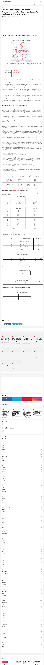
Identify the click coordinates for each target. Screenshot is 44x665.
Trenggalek (22, 637)
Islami (22, 520)
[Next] (42, 4)
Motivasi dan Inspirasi (22, 555)
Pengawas (22, 584)
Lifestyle (22, 542)
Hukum (22, 505)
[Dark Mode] (40, 1)
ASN (22, 447)
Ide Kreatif (22, 513)
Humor (22, 509)
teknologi (22, 626)
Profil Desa (9, 320)
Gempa (22, 493)
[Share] (41, 17)
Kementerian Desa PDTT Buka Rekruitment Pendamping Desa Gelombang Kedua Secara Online (5, 355)
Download (22, 467)
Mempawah (22, 547)
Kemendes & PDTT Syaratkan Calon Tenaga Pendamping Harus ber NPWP (38, 354)
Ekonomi (22, 471)
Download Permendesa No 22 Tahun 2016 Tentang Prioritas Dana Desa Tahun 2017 (27, 354)
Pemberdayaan (22, 573)
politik (22, 593)
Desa (6, 7)
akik (22, 442)
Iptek (22, 518)
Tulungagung (22, 639)
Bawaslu (22, 449)
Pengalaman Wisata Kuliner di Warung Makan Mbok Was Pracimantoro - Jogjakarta (16, 413)
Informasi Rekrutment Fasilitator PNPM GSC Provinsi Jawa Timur (16, 366)
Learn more (10, 659)
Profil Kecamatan (22, 602)
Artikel (22, 445)
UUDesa (22, 648)
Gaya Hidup (22, 491)
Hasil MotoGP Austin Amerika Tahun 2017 (26, 662)
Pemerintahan (22, 575)
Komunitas (22, 535)
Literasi (22, 544)
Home (3, 7)
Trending (22, 635)
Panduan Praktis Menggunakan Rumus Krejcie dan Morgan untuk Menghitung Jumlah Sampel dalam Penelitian (27, 414)
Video (22, 650)
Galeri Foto (22, 489)
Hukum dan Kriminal (22, 507)
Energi (22, 478)
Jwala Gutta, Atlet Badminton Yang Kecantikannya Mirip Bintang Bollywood (37, 663)
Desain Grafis (22, 463)
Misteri (22, 549)
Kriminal (22, 536)
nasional (22, 557)
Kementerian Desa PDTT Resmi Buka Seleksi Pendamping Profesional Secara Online (16, 354)
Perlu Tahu (22, 588)
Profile (22, 604)
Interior (22, 515)
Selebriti (22, 613)
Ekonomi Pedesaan (22, 473)
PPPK (22, 598)
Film (22, 484)
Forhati (22, 485)
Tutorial (22, 640)
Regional (22, 608)
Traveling (22, 633)
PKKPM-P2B (22, 591)
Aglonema (22, 438)
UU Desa (22, 646)
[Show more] (23, 324)
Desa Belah (15, 70)
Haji (22, 496)
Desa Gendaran (16, 73)
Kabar (22, 524)
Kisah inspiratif (22, 533)
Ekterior (22, 476)
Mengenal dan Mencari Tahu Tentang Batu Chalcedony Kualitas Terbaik (37, 413)
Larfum (22, 540)
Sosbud (22, 620)
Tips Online (22, 630)
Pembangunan (22, 571)
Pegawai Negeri (22, 567)
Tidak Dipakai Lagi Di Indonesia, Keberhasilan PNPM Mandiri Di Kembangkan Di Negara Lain (5, 367)
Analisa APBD (22, 443)
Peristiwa (22, 586)
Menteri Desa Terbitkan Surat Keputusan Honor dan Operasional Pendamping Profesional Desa (16, 340)
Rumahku (22, 609)
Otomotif (22, 562)
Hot (22, 504)
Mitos (22, 551)
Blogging (22, 460)
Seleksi (22, 615)
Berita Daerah (22, 456)
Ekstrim (22, 474)
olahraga (22, 558)
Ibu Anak (22, 511)
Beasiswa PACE (22, 453)
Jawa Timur (22, 522)
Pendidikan (22, 582)
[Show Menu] (1, 1)
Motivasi (22, 553)
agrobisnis (22, 440)
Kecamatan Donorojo (31, 35)
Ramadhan (22, 606)
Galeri (22, 487)
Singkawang (22, 617)
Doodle (22, 465)
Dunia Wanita (22, 469)
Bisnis (22, 458)
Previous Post (4, 374)
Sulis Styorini (22, 624)
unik (22, 644)
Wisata (22, 651)
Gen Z (22, 494)
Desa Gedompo (16, 72)
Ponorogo (22, 595)
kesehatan (22, 531)
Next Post (40, 374)
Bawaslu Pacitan (22, 451)
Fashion (22, 480)
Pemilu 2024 (22, 580)
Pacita (22, 564)
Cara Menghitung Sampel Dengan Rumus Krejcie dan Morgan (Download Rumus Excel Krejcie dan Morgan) (23, 4)
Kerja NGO (22, 529)
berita (22, 454)
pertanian (22, 589)
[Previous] (41, 4)
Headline (22, 498)
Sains (22, 611)
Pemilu (22, 578)
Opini (22, 560)
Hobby (22, 502)
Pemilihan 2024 (22, 577)
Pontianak (22, 597)
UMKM (22, 642)
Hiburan (22, 500)
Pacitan (22, 566)
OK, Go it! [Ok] (5, 662)
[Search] (42, 1)
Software (22, 619)
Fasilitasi (22, 482)
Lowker (22, 546)
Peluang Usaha (22, 569)
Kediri (22, 527)
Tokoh (22, 631)
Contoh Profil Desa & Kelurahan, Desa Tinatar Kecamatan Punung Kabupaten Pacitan (5, 340)
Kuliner (22, 538)
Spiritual (22, 622)
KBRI (22, 525)
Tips (22, 628)
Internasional (22, 516)
